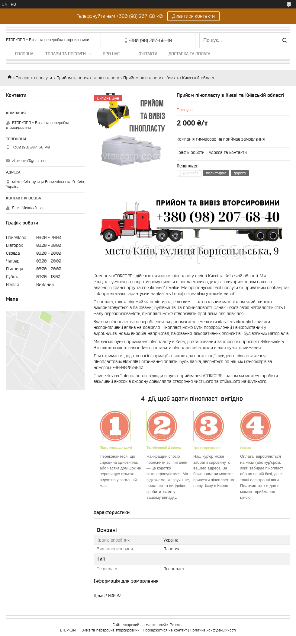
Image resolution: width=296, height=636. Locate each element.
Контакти (147, 53)
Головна (24, 53)
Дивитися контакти (193, 16)
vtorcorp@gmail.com (30, 160)
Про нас (111, 53)
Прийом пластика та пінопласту (87, 77)
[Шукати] (284, 40)
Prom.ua (177, 625)
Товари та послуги (65, 53)
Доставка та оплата (189, 53)
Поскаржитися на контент (165, 630)
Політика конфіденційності (213, 630)
